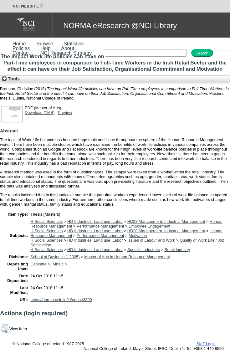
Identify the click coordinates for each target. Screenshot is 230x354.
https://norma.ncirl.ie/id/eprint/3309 (61, 299)
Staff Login (206, 343)
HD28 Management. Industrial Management (166, 221)
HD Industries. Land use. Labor (95, 221)
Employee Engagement (149, 226)
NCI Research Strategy (66, 53)
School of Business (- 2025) (54, 256)
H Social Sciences (46, 221)
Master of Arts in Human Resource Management (127, 256)
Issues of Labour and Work (151, 240)
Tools (11, 78)
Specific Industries (143, 249)
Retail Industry (177, 249)
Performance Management (100, 226)
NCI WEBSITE (28, 6)
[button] (4, 328)
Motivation (138, 235)
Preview (65, 112)
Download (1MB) (39, 112)
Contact (21, 53)
